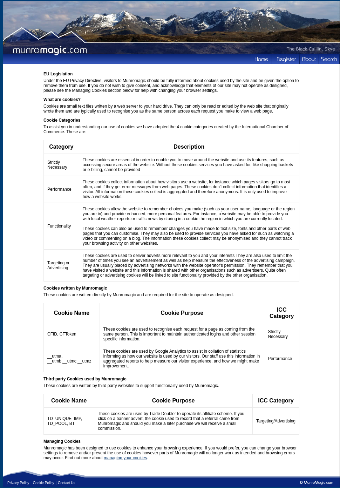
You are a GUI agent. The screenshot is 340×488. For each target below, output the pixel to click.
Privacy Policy (18, 483)
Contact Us (66, 483)
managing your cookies (125, 457)
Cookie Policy (43, 483)
